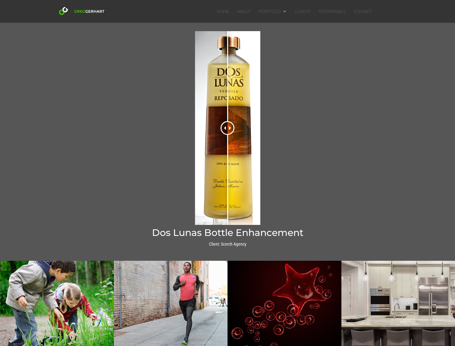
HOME (223, 11)
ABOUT (243, 11)
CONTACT (362, 11)
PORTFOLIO (269, 11)
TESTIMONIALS (331, 11)
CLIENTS (302, 11)
